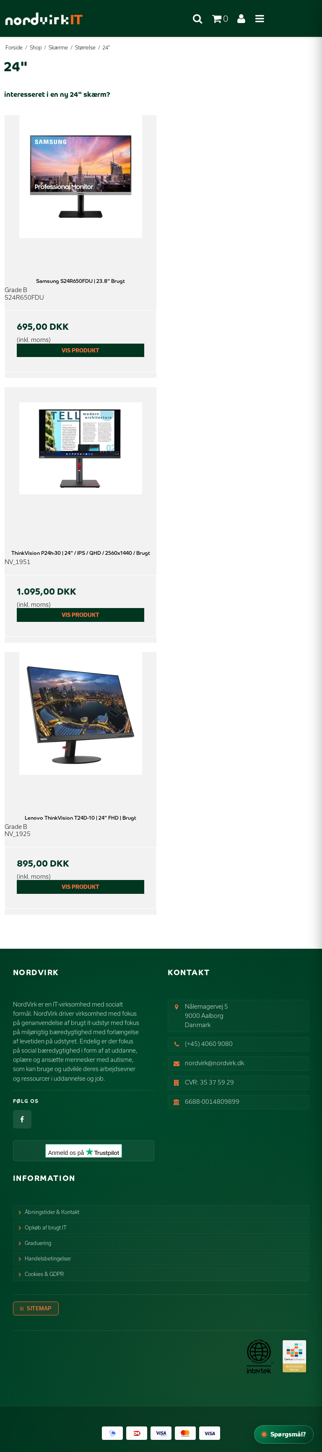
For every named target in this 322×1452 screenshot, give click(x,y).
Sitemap (39, 1308)
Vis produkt (80, 350)
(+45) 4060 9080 (209, 1043)
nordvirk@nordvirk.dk (214, 1062)
